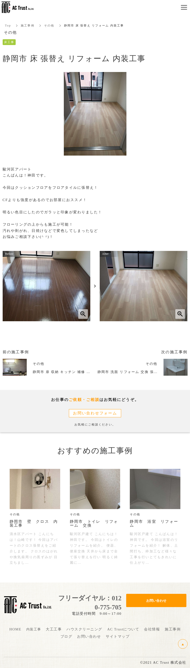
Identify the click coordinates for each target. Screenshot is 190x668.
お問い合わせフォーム (95, 413)
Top (8, 25)
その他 (49, 25)
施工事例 (27, 25)
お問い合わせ (156, 600)
